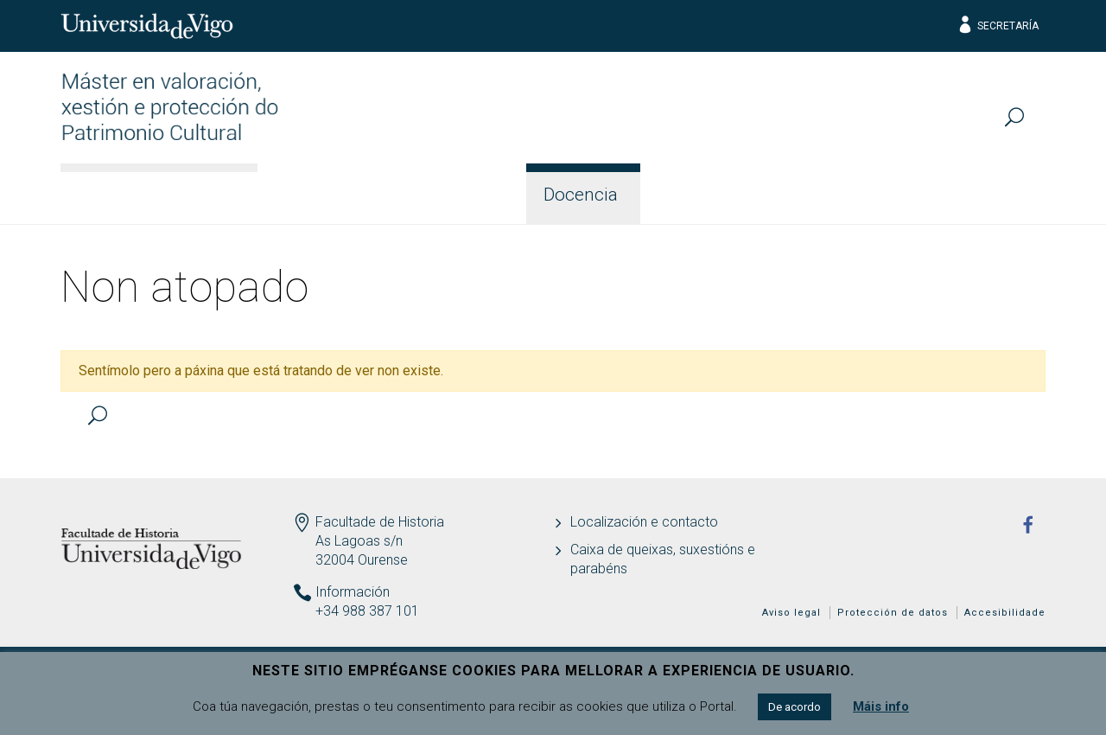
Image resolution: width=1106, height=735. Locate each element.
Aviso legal (791, 612)
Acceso (463, 194)
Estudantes (713, 194)
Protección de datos (892, 612)
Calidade (843, 194)
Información (334, 194)
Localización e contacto (644, 522)
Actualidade (975, 194)
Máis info (881, 706)
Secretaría (998, 26)
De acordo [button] (794, 706)
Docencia (580, 194)
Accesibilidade (1005, 612)
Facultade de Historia (379, 522)
